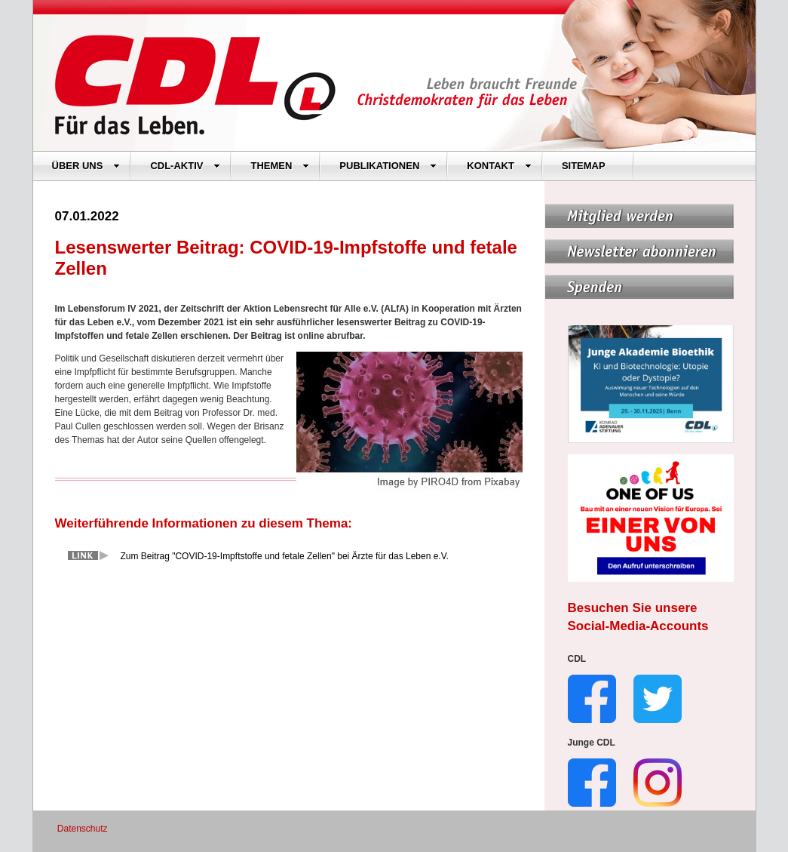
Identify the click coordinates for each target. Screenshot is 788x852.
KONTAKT (499, 165)
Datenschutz (82, 828)
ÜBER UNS (86, 165)
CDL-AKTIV (185, 165)
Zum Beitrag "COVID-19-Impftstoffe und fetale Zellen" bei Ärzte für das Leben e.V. (285, 556)
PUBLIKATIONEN (388, 165)
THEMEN (279, 165)
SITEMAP (584, 165)
